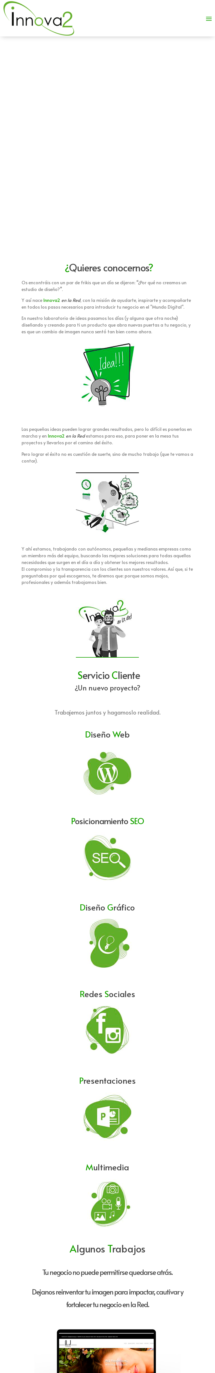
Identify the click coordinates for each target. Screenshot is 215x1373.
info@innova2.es (160, 1299)
